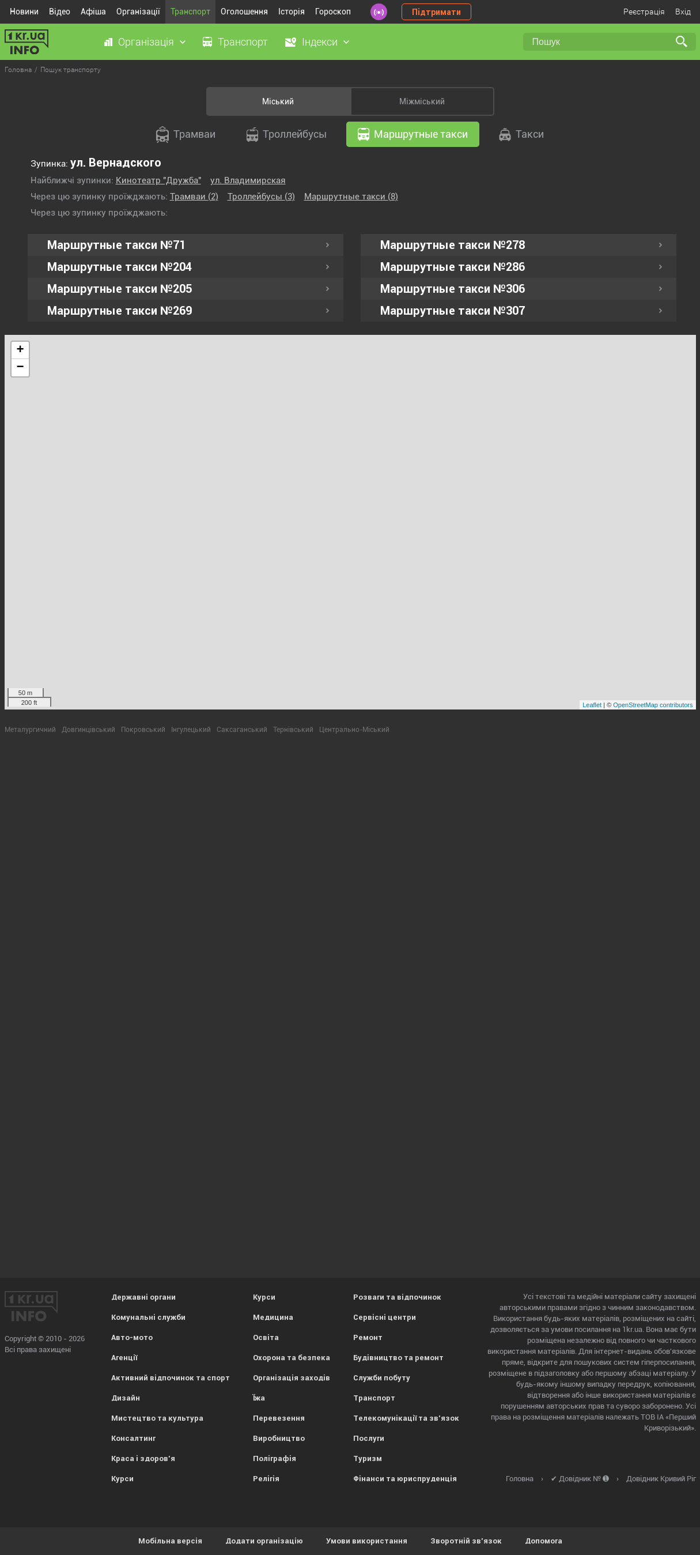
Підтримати (436, 12)
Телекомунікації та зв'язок (406, 1418)
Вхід (683, 11)
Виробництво (279, 1438)
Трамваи (185, 134)
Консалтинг (133, 1438)
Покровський (143, 730)
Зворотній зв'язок (466, 1541)
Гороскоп (333, 11)
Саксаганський (242, 730)
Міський (278, 101)
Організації (138, 11)
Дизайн (125, 1398)
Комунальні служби (148, 1317)
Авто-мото (132, 1337)
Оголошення (244, 11)
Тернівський (293, 730)
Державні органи (143, 1297)
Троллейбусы (287, 134)
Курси (122, 1478)
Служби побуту (381, 1377)
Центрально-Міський (354, 730)
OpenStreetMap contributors (653, 704)
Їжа (259, 1398)
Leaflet (591, 704)
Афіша (93, 11)
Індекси (320, 42)
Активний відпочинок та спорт (170, 1377)
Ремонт (368, 1337)
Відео (59, 11)
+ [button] (20, 350)
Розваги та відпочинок (397, 1297)
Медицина (273, 1317)
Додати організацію (264, 1541)
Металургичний (30, 730)
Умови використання (366, 1541)
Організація (146, 42)
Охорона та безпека (291, 1357)
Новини (24, 11)
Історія (291, 11)
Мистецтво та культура (157, 1418)
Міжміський (422, 101)
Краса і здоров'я (143, 1458)
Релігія (266, 1478)
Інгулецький (191, 730)
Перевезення (279, 1418)
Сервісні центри (384, 1317)
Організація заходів (291, 1377)
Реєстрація (644, 11)
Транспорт (190, 11)
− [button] (20, 367)
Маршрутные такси (413, 134)
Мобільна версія (170, 1541)
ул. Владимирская (248, 180)
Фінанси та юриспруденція (405, 1478)
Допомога (543, 1541)
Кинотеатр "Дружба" (158, 180)
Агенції (124, 1357)
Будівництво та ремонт (398, 1357)
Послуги (368, 1438)
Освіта (266, 1337)
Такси (521, 134)
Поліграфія (274, 1458)
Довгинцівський (88, 730)
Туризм (367, 1458)
